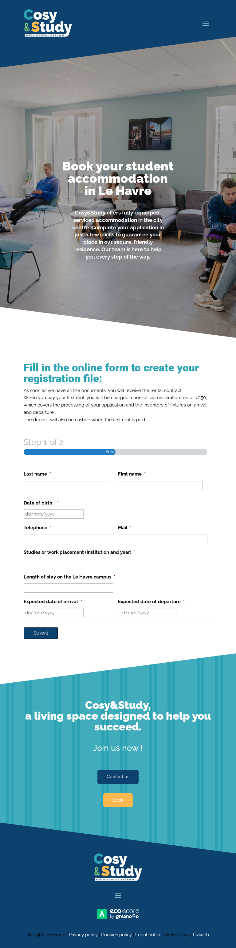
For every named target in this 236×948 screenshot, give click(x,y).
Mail (125, 527)
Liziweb (201, 935)
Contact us (118, 776)
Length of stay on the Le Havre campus (69, 577)
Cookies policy (116, 935)
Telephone (37, 527)
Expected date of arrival (53, 601)
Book (118, 800)
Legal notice (148, 935)
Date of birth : (41, 503)
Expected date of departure (151, 601)
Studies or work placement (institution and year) (80, 552)
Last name (37, 474)
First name (132, 474)
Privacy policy (83, 935)
